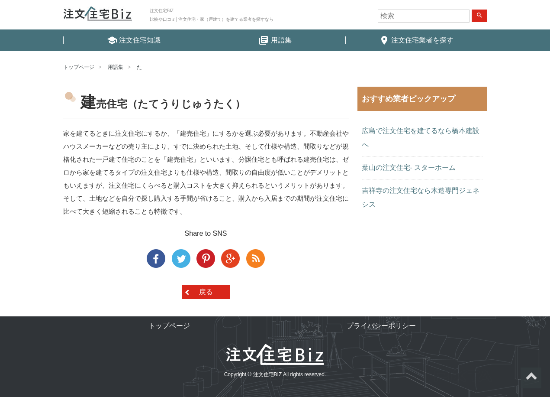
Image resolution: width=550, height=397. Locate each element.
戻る (206, 292)
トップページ (78, 67)
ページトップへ (531, 378)
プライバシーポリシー (381, 325)
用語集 (115, 67)
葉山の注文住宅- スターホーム (409, 167)
